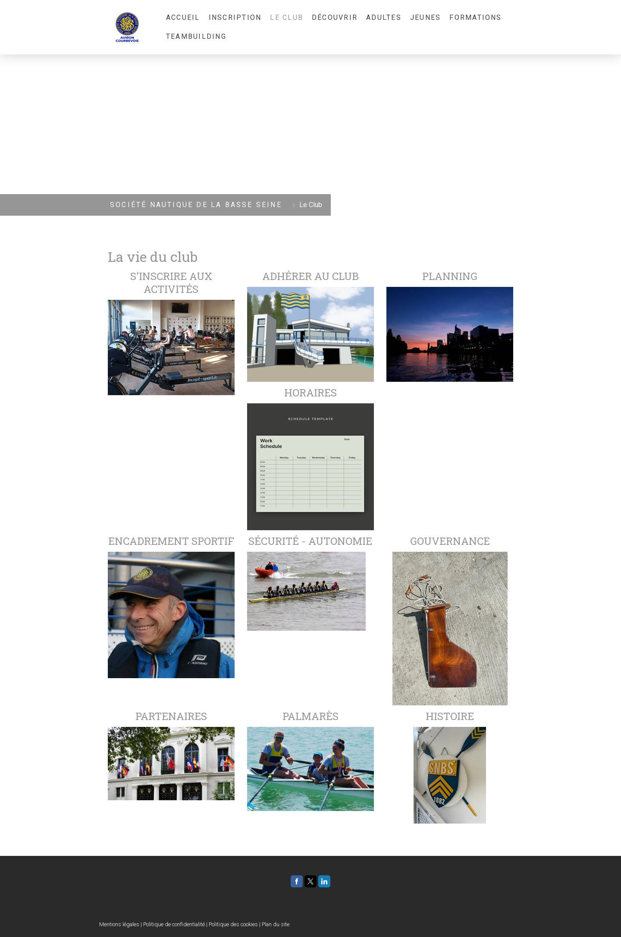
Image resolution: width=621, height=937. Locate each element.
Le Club (286, 17)
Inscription (235, 17)
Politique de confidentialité (174, 924)
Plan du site (275, 924)
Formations (475, 17)
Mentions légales (119, 924)
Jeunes (425, 17)
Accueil (183, 17)
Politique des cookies (233, 924)
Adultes (383, 17)
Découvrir (335, 17)
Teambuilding (196, 36)
